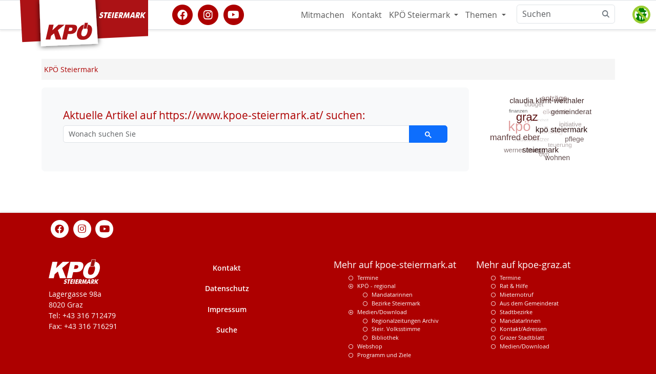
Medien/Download (382, 312)
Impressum (227, 309)
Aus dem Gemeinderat (529, 303)
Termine (367, 277)
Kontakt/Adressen (523, 329)
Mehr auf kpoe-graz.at (523, 265)
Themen (482, 14)
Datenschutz (227, 288)
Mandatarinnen (392, 294)
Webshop (369, 346)
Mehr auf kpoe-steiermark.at (395, 265)
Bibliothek (385, 337)
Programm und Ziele (384, 355)
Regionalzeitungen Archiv (405, 320)
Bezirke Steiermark (396, 303)
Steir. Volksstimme (396, 329)
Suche (226, 330)
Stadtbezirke (516, 312)
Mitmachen (322, 14)
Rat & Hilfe (514, 286)
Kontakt (367, 14)
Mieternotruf (517, 294)
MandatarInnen (520, 320)
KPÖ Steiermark (420, 14)
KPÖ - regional (376, 286)
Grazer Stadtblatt (522, 337)
